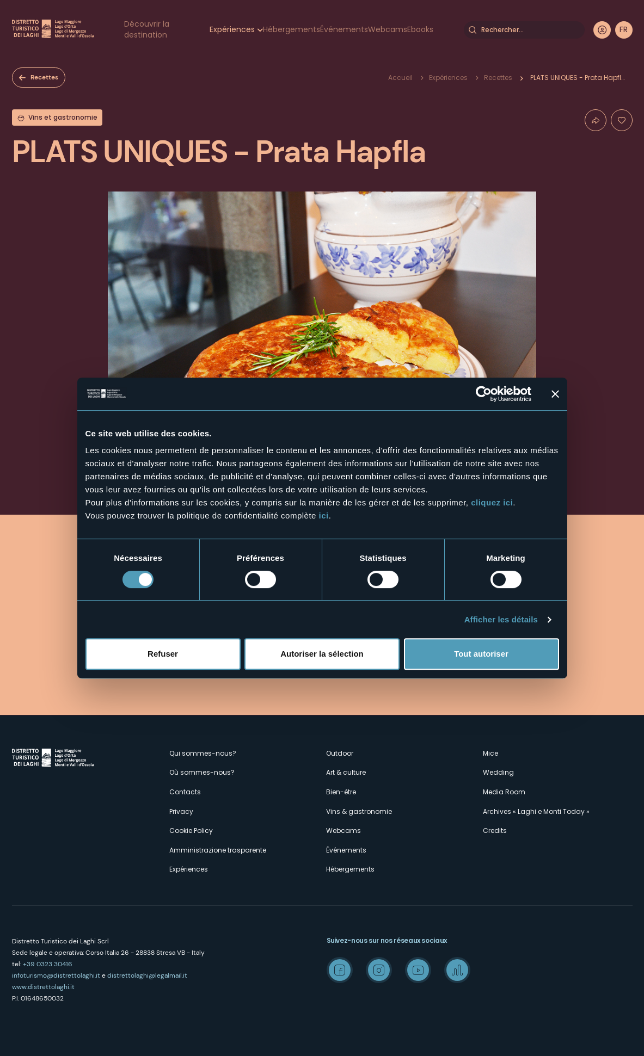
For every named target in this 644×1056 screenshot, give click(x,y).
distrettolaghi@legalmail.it (147, 975)
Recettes (44, 77)
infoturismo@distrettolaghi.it (56, 975)
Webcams (387, 29)
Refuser (163, 653)
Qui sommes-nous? (202, 753)
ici (324, 515)
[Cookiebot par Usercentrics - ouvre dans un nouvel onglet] (483, 394)
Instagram (379, 970)
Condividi (595, 120)
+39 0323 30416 (47, 964)
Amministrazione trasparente (217, 850)
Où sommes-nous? (202, 772)
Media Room (504, 791)
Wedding (498, 772)
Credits (495, 830)
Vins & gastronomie (359, 811)
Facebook (340, 970)
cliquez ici (492, 502)
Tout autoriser (481, 653)
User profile (602, 30)
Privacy (181, 811)
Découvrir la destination (146, 29)
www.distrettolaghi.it (43, 987)
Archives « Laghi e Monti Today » (536, 811)
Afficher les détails (501, 619)
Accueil (400, 77)
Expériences (232, 29)
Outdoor (339, 753)
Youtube (418, 970)
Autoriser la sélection (322, 653)
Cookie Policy (191, 830)
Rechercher (472, 30)
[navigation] (624, 30)
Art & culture (346, 772)
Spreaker (457, 970)
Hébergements (291, 29)
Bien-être (341, 791)
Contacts (185, 791)
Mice (490, 753)
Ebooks (420, 29)
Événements (344, 29)
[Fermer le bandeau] (555, 394)
